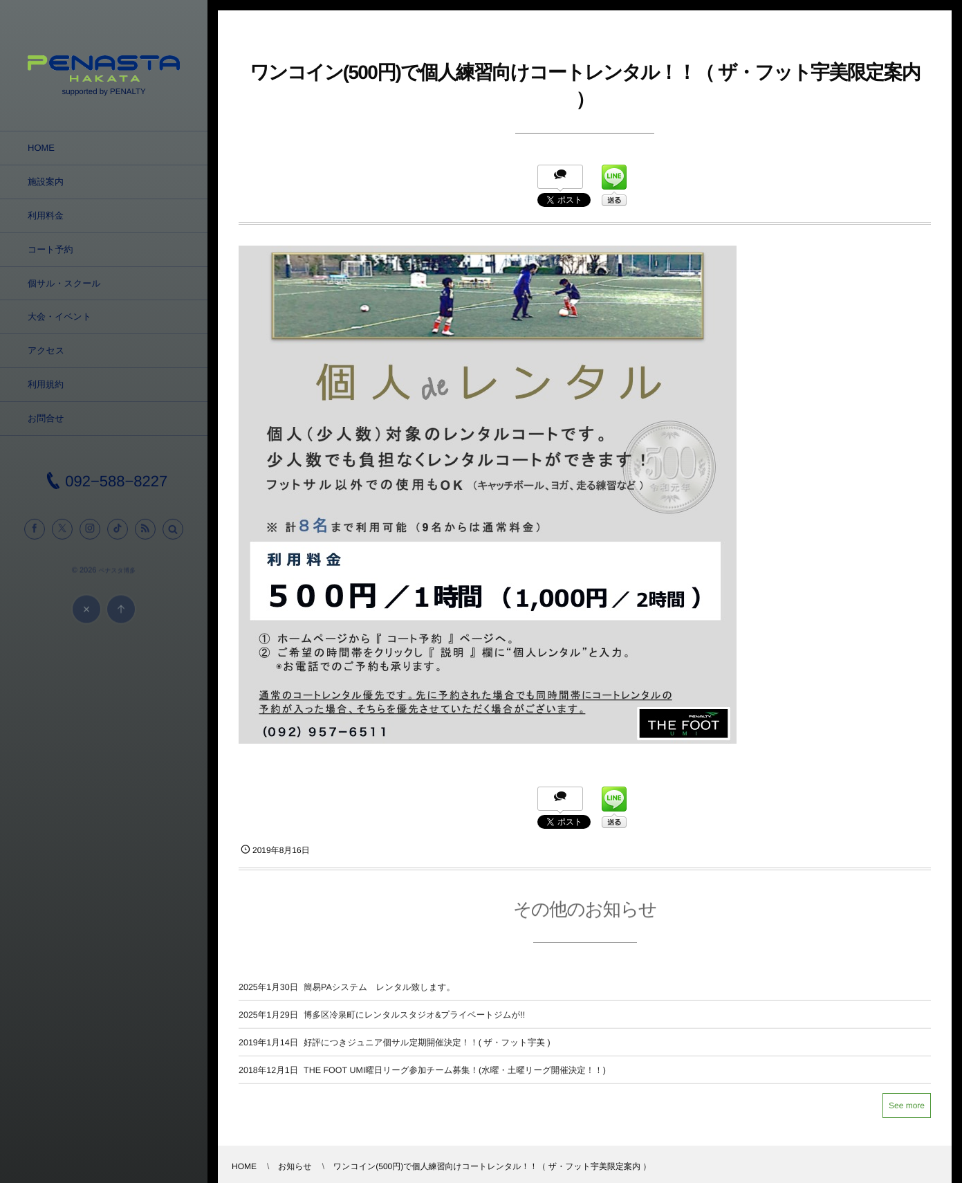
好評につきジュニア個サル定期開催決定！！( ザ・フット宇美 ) (427, 1048)
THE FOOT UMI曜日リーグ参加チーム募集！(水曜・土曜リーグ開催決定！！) (455, 1076)
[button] (173, 534)
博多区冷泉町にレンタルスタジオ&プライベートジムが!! (414, 1020)
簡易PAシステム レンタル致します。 (379, 993)
